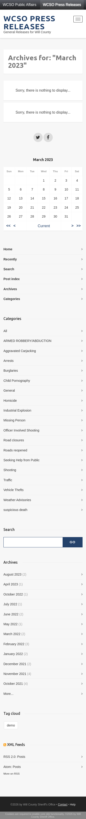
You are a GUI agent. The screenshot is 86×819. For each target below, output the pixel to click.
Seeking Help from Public (21, 460)
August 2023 (12, 574)
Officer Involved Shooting (21, 430)
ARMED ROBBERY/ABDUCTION (27, 341)
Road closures (13, 440)
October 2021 (13, 683)
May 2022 (10, 624)
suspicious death (15, 510)
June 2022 (10, 614)
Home (7, 249)
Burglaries (10, 370)
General (9, 390)
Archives (10, 289)
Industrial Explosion (17, 410)
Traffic (7, 480)
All (5, 331)
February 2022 (13, 644)
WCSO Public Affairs (19, 5)
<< (8, 226)
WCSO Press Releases (62, 5)
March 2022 (11, 634)
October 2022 (13, 594)
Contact (62, 804)
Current (44, 226)
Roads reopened (15, 450)
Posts (21, 757)
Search (8, 269)
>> (78, 226)
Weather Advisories (17, 500)
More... (8, 694)
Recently (10, 259)
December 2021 (14, 664)
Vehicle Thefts (13, 490)
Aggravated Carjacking (19, 351)
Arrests (8, 361)
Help (73, 804)
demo (11, 725)
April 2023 (10, 584)
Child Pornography (16, 380)
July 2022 (10, 604)
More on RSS (11, 773)
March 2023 (43, 160)
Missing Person (14, 420)
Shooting (9, 470)
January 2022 (13, 654)
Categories (11, 299)
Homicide (10, 400)
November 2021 (14, 674)
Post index (11, 279)
